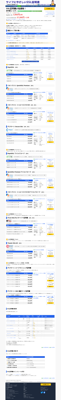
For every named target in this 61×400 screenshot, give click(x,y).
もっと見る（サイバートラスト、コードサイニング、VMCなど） (30, 61)
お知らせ (25, 391)
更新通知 (50, 13)
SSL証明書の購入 (46, 347)
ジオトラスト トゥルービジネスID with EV (12, 54)
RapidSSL (8, 49)
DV (39, 74)
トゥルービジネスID (39, 36)
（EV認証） (9, 38)
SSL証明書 (53, 347)
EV (39, 137)
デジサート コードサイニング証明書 (19, 268)
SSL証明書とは (52, 14)
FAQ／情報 (25, 390)
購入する (50, 187)
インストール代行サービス (17, 374)
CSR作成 (23, 19)
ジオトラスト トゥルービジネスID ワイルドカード (24, 192)
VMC (32, 337)
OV (39, 113)
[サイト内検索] (48, 16)
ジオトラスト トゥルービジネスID (19, 105)
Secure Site (43, 36)
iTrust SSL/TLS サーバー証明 (9, 398)
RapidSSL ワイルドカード (10, 59)
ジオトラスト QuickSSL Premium (11, 51)
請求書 (54, 13)
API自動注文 (9, 19)
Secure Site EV (45, 38)
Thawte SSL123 (13, 243)
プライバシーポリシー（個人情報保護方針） (29, 397)
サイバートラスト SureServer (10, 331)
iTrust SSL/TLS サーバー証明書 (18, 218)
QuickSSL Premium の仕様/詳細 (40, 92)
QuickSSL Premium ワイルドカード (19, 172)
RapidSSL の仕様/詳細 (38, 72)
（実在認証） (9, 36)
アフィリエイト (25, 392)
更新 (48, 13)
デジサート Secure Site (10, 56)
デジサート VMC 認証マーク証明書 (19, 291)
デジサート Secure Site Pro (10, 328)
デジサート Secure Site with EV (11, 57)
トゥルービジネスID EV (39, 38)
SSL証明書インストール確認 (16, 19)
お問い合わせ (44, 381)
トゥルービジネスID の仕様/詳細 (40, 111)
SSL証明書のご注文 (49, 8)
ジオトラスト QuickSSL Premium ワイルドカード (12, 391)
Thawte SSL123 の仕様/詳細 (39, 249)
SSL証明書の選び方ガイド (12, 40)
